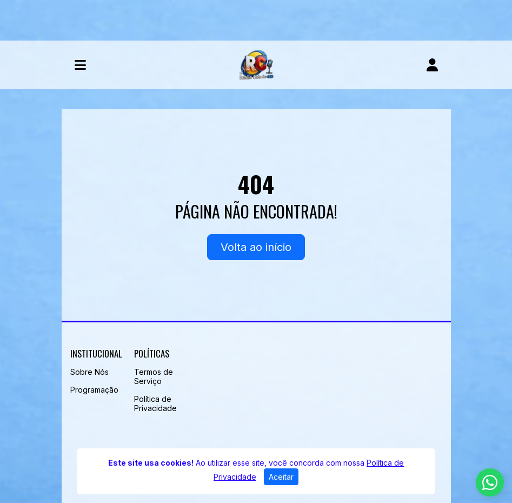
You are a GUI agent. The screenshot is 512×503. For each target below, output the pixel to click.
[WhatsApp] (490, 482)
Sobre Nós (89, 371)
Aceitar (281, 476)
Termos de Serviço (153, 376)
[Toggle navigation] (80, 65)
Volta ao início (256, 247)
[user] (432, 65)
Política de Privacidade (155, 403)
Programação (94, 389)
